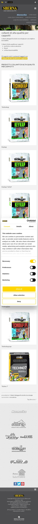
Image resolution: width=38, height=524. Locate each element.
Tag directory (31, 399)
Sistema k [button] (33, 20)
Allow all (19, 289)
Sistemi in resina (31, 22)
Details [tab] (19, 226)
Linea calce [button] (32, 14)
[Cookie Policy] (21, 509)
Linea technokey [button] (30, 17)
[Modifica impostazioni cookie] (22, 510)
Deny (19, 301)
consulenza (12, 397)
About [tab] (31, 226)
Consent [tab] (7, 226)
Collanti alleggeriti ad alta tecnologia (21, 395)
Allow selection (19, 295)
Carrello (10, 2)
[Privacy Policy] (11, 509)
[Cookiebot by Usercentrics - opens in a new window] (27, 221)
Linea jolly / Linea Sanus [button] (15, 17)
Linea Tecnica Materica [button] (20, 20)
